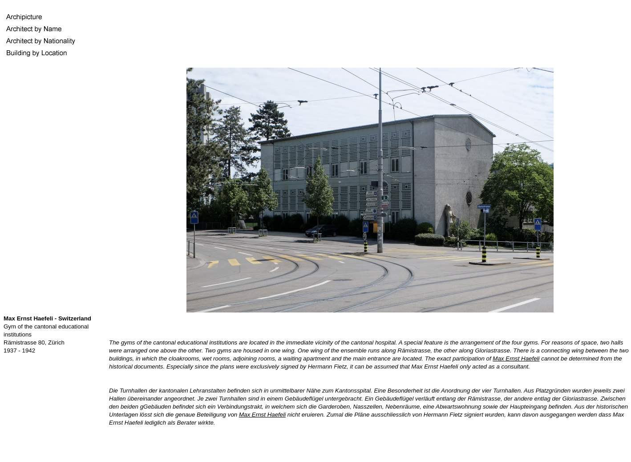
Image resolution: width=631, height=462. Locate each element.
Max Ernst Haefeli (516, 358)
